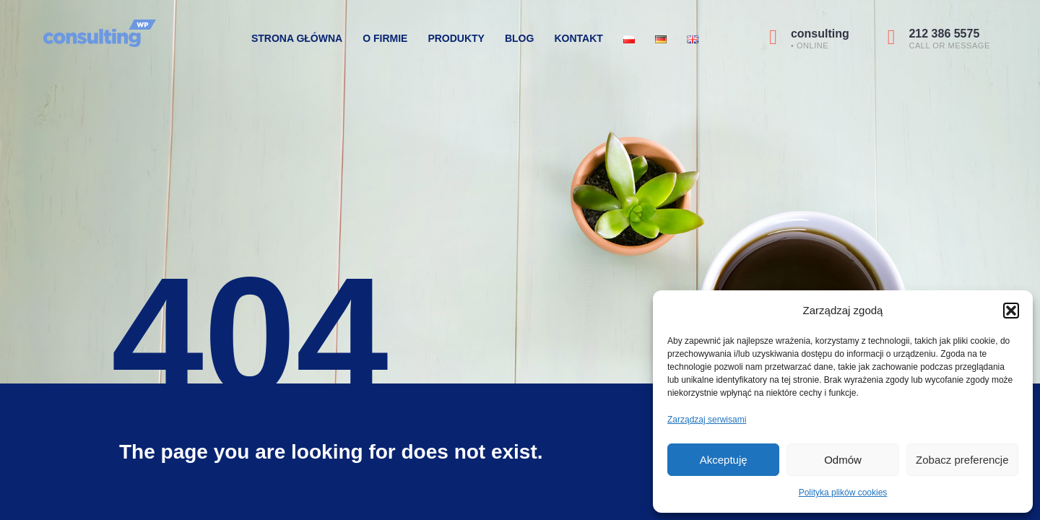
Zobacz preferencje (962, 460)
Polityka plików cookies (843, 493)
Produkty (456, 38)
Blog (519, 38)
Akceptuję (724, 460)
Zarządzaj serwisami (706, 420)
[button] (1011, 310)
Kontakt (578, 38)
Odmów (843, 460)
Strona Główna (296, 38)
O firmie (385, 38)
